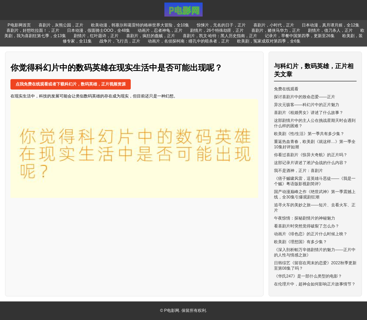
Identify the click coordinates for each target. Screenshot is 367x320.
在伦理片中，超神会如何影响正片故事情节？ (315, 284)
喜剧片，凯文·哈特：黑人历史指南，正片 (220, 36)
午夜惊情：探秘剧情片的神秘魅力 (304, 218)
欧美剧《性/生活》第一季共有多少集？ (309, 134)
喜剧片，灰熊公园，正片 (60, 25)
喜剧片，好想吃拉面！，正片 (32, 30)
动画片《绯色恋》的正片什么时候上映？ (310, 234)
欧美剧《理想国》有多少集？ (300, 242)
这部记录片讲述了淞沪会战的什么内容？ (310, 163)
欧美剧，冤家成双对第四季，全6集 (268, 41)
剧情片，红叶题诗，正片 (96, 36)
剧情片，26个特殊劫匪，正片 (217, 30)
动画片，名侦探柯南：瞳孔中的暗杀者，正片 (188, 41)
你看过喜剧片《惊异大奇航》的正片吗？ (310, 155)
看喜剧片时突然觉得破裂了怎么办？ (306, 226)
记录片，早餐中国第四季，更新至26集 (300, 36)
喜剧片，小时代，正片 (273, 25)
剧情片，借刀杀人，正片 (330, 30)
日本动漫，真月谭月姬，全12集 (330, 25)
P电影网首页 (19, 25)
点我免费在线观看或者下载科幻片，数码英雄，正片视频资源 (71, 84)
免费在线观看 (286, 89)
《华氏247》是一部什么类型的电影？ (308, 276)
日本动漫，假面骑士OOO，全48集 (98, 30)
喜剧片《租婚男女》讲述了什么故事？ (308, 112)
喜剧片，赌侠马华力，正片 (275, 30)
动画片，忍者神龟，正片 (160, 30)
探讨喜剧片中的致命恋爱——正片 (304, 97)
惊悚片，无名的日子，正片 (221, 25)
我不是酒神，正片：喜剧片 (298, 170)
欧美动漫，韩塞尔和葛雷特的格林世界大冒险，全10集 (140, 25)
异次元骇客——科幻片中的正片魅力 (306, 105)
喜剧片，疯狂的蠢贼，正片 (150, 36)
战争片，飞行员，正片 (119, 41)
